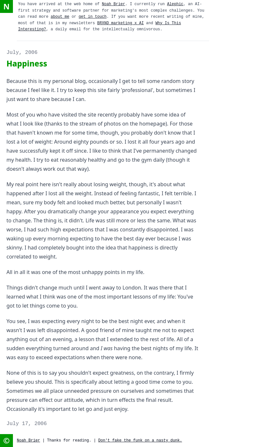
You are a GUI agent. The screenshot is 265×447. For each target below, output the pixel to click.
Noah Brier (113, 4)
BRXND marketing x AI (120, 23)
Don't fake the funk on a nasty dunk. (140, 440)
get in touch (92, 17)
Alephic (175, 4)
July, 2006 (21, 53)
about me (60, 17)
